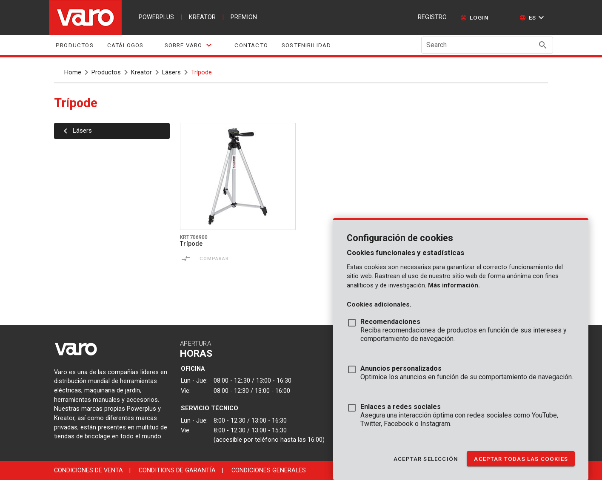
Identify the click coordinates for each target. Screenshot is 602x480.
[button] (533, 17)
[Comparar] (186, 258)
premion (244, 17)
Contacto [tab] (251, 45)
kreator (202, 17)
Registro (432, 17)
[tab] (189, 45)
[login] (475, 17)
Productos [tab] (75, 45)
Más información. (454, 285)
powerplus (156, 17)
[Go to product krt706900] (238, 176)
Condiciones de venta (88, 470)
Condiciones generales (268, 470)
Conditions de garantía (177, 470)
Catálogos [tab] (125, 45)
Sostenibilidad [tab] (306, 45)
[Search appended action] (543, 45)
